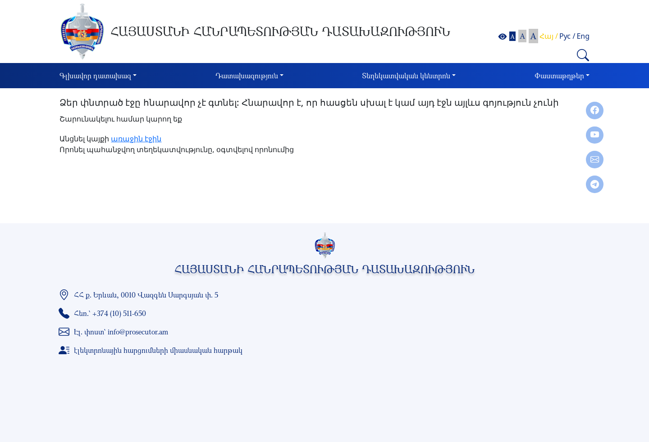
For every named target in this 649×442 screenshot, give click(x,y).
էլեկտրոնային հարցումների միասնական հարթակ (158, 350)
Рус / (567, 36)
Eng (583, 36)
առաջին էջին (136, 139)
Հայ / (548, 36)
